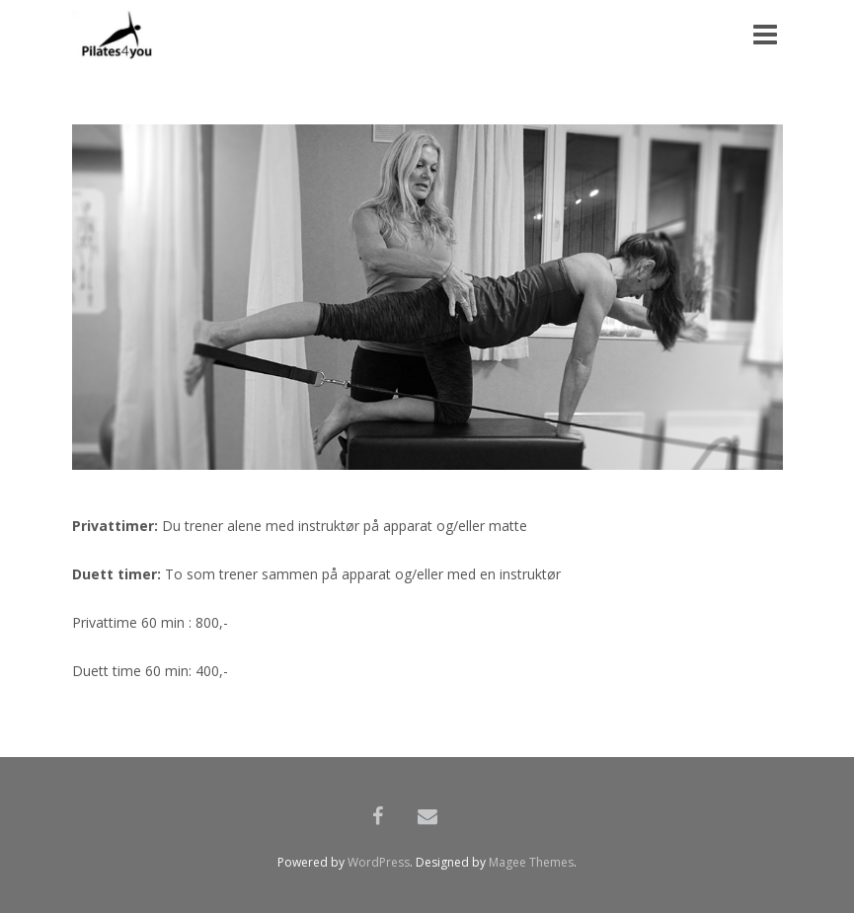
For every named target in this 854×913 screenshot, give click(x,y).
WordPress (379, 862)
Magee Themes (531, 862)
